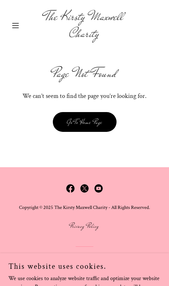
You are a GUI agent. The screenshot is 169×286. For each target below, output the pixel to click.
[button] (19, 25)
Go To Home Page (84, 122)
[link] (84, 35)
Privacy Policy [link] (84, 226)
